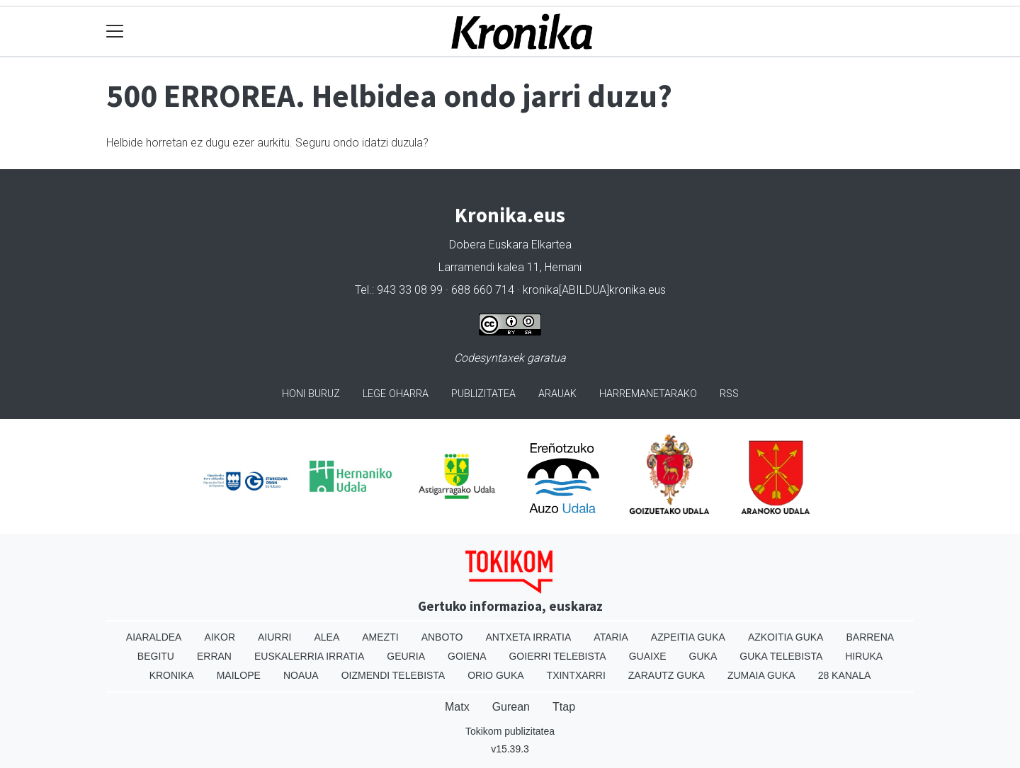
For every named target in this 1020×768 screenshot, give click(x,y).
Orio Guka (495, 675)
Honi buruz (311, 394)
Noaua (301, 675)
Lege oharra (396, 394)
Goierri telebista (557, 656)
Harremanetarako (648, 394)
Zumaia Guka (761, 675)
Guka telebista (781, 656)
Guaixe (648, 656)
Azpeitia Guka (688, 637)
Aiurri (274, 637)
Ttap (563, 707)
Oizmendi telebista (393, 675)
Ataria (611, 637)
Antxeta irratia (529, 637)
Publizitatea (483, 394)
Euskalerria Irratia (309, 656)
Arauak (557, 394)
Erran (214, 656)
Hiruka (864, 656)
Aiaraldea (154, 637)
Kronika (171, 675)
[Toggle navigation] (115, 31)
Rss (729, 394)
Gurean (511, 707)
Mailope (239, 675)
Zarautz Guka (666, 675)
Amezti (380, 637)
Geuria (406, 656)
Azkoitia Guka (786, 637)
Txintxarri (576, 675)
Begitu (155, 656)
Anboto (442, 637)
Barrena (870, 637)
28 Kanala (844, 675)
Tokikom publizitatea (510, 731)
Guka (703, 656)
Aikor (219, 637)
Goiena (467, 656)
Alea (326, 637)
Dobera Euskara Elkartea (510, 244)
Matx (457, 707)
